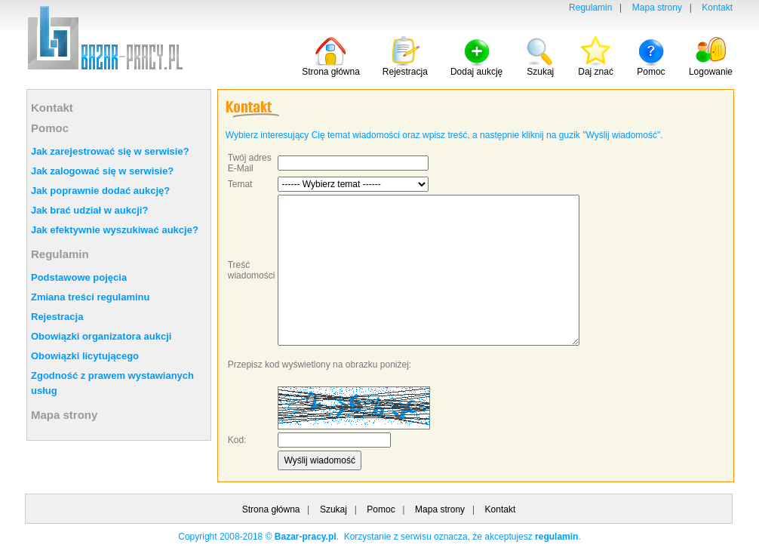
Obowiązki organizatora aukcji (101, 336)
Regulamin (590, 7)
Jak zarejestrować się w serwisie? (110, 151)
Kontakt (717, 7)
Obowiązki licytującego (85, 356)
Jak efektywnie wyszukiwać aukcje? (114, 229)
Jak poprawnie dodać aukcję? (100, 190)
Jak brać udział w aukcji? (89, 210)
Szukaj (333, 509)
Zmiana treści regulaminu (90, 297)
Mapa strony (657, 7)
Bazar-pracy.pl (305, 536)
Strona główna (271, 509)
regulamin (556, 536)
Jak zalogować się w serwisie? (102, 171)
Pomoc (50, 128)
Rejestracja (57, 316)
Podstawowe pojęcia (79, 277)
